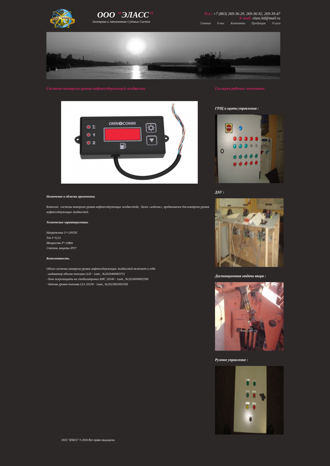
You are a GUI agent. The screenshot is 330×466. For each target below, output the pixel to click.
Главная (205, 23)
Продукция (258, 23)
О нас (221, 23)
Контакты (238, 23)
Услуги (276, 23)
